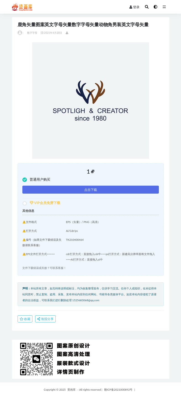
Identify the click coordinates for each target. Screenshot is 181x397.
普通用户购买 (36, 179)
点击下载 (90, 190)
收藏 (25, 319)
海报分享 (45, 319)
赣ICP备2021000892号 (118, 389)
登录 (134, 7)
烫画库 (71, 389)
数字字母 (32, 32)
